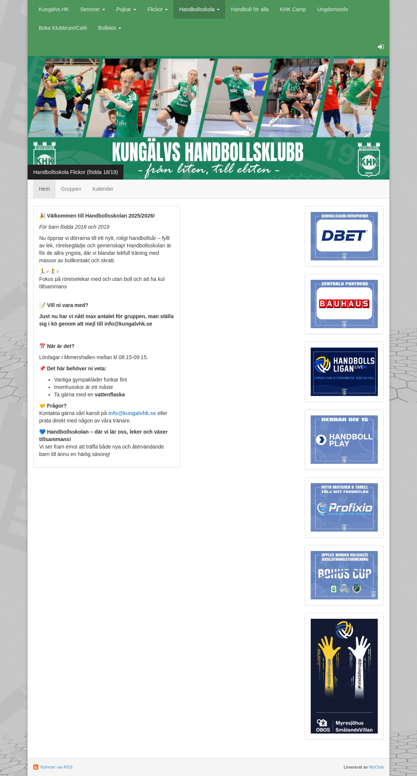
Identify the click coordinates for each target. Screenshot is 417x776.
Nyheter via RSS (56, 766)
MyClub (376, 766)
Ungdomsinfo (332, 9)
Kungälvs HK (54, 9)
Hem (44, 189)
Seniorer (92, 9)
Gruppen (71, 189)
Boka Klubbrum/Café (63, 28)
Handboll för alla (250, 9)
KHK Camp (293, 9)
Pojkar (126, 9)
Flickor (157, 9)
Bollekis (109, 28)
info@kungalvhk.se (132, 413)
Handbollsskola (199, 9)
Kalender (103, 189)
